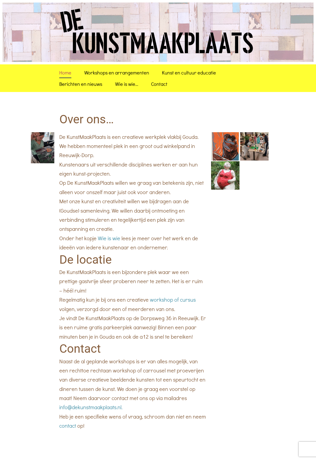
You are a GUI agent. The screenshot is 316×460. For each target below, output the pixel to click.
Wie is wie (108, 238)
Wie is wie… (126, 84)
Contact (159, 84)
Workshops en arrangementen (116, 72)
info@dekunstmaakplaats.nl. (90, 407)
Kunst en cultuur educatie (189, 72)
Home (65, 72)
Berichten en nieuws (80, 84)
